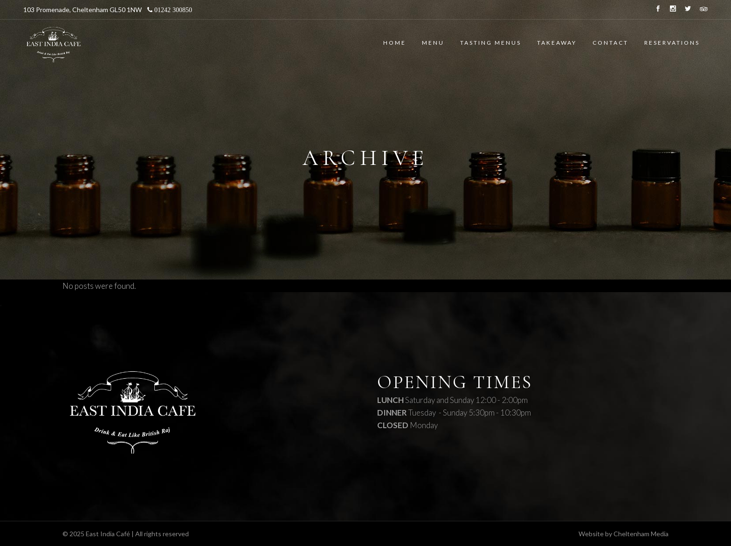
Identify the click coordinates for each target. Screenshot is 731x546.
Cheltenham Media (641, 534)
